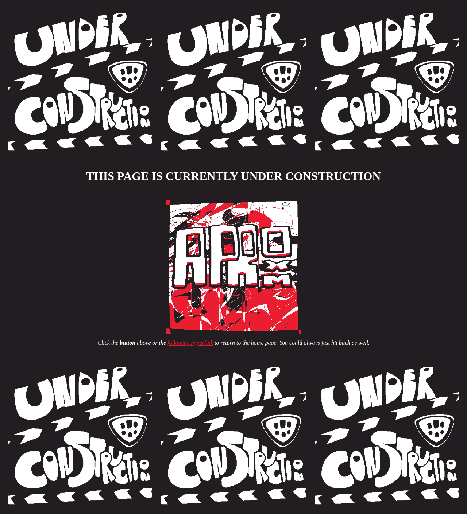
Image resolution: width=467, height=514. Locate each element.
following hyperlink (190, 343)
